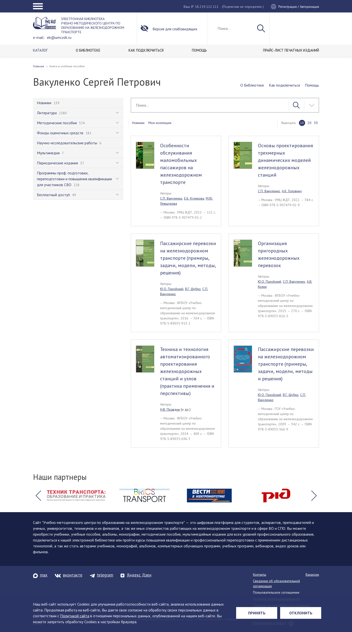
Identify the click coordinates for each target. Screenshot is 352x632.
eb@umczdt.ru (59, 37)
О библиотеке (252, 85)
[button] (38, 495)
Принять (256, 612)
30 (316, 123)
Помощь (312, 85)
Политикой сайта (74, 615)
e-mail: (38, 37)
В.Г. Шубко (193, 289)
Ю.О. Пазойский (171, 289)
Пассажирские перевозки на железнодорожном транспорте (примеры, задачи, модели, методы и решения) (286, 364)
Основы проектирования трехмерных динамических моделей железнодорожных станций (285, 160)
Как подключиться (284, 85)
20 (309, 123)
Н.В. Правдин (170, 409)
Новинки (138, 123)
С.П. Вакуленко (171, 198)
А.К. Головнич (292, 191)
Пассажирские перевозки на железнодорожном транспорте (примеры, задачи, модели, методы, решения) (188, 258)
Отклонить (300, 612)
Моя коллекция (159, 123)
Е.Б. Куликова (194, 198)
